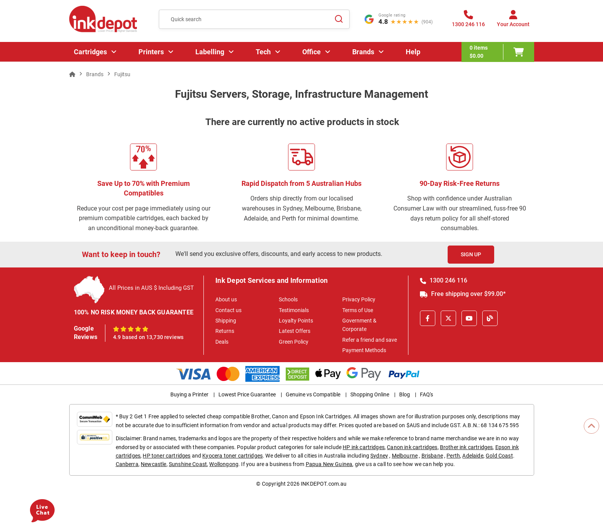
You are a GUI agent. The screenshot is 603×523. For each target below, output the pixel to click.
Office (311, 52)
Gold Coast (499, 456)
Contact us (228, 310)
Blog (404, 394)
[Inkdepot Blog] (490, 318)
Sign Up (471, 254)
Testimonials (294, 310)
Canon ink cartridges (412, 447)
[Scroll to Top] (591, 426)
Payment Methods (364, 350)
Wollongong (223, 464)
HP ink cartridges (364, 447)
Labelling (209, 52)
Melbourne (405, 456)
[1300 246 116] (468, 20)
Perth (453, 456)
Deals (221, 342)
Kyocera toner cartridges (232, 456)
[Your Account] (513, 20)
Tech (263, 52)
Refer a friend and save (369, 340)
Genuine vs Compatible (313, 394)
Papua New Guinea (329, 464)
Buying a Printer (189, 394)
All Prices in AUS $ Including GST (151, 287)
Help (413, 52)
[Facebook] (427, 318)
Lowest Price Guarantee (247, 394)
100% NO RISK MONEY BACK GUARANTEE (134, 312)
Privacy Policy (358, 299)
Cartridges (90, 52)
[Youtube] (469, 318)
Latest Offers (294, 331)
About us (226, 299)
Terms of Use (357, 310)
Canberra (127, 464)
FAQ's (426, 394)
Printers (151, 52)
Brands (363, 52)
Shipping (225, 320)
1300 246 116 (443, 280)
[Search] (339, 19)
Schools (288, 299)
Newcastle (153, 464)
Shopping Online (369, 394)
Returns (224, 331)
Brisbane (432, 456)
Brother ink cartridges (466, 447)
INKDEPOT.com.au (323, 484)
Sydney (379, 456)
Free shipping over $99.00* (463, 293)
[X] (448, 318)
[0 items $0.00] (498, 52)
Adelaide (472, 456)
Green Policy (293, 342)
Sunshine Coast (188, 464)
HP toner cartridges (166, 456)
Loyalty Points (296, 320)
